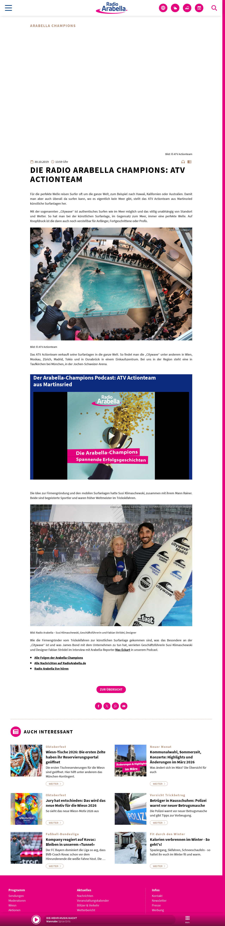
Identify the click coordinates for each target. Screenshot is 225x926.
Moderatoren (17, 900)
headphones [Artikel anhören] (183, 162)
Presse (156, 905)
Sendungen (16, 896)
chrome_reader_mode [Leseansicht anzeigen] (189, 162)
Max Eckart (122, 650)
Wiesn (12, 905)
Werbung (158, 910)
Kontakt (157, 896)
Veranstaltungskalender (93, 900)
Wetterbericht (86, 910)
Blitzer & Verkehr (88, 905)
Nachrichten (85, 896)
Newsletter (159, 900)
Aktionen (14, 910)
